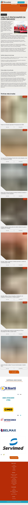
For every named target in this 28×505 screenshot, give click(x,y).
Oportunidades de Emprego (14, 493)
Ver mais (14, 374)
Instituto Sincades (14, 468)
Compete (14, 480)
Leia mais (7, 127)
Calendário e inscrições (14, 476)
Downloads (14, 494)
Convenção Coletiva (14, 485)
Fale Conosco (14, 500)
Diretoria (14, 469)
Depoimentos (14, 492)
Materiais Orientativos (14, 496)
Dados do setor (14, 477)
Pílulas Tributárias (14, 484)
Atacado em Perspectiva (14, 479)
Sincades (14, 467)
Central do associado (21, 2)
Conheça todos (14, 459)
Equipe (14, 470)
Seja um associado (23, 5)
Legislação (14, 486)
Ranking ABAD (14, 481)
